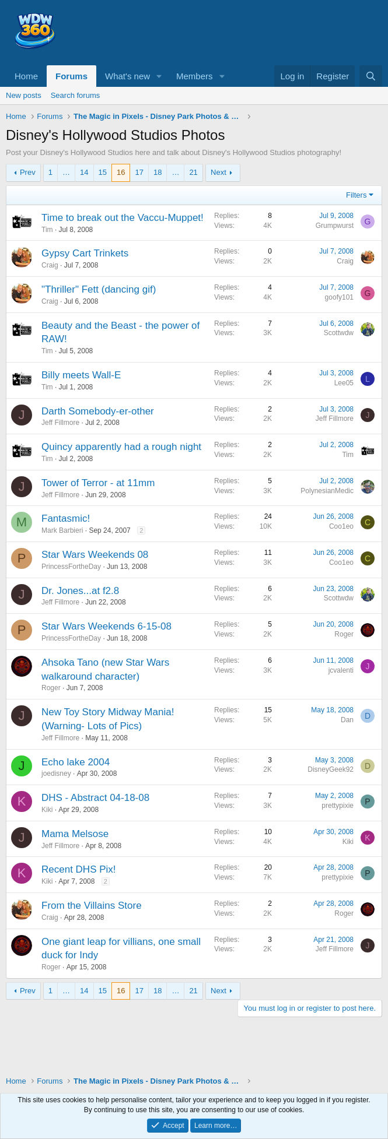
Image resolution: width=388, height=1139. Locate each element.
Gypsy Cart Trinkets (84, 253)
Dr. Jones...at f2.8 (80, 590)
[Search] (370, 76)
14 (84, 172)
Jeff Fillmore (60, 423)
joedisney (56, 773)
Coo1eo (341, 526)
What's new (127, 76)
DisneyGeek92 (330, 769)
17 (139, 172)
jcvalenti (341, 670)
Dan (347, 720)
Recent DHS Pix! (78, 869)
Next (218, 172)
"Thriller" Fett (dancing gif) (98, 289)
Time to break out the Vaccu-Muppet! (122, 217)
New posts (23, 95)
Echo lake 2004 (75, 762)
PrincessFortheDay (71, 567)
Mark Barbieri (62, 530)
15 (103, 172)
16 (121, 172)
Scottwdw (339, 333)
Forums (71, 76)
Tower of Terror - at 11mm (98, 482)
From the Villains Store (91, 905)
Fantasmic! (65, 518)
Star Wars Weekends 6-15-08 (106, 626)
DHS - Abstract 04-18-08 (95, 797)
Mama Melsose (75, 833)
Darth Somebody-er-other (97, 411)
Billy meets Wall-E (81, 375)
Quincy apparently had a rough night (121, 446)
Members (194, 76)
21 (193, 172)
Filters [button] (356, 195)
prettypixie (337, 805)
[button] (159, 76)
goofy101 (339, 297)
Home (26, 76)
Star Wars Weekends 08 (94, 554)
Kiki (47, 810)
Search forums (75, 95)
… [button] (66, 172)
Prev (28, 172)
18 (157, 172)
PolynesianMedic (327, 491)
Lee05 (344, 383)
